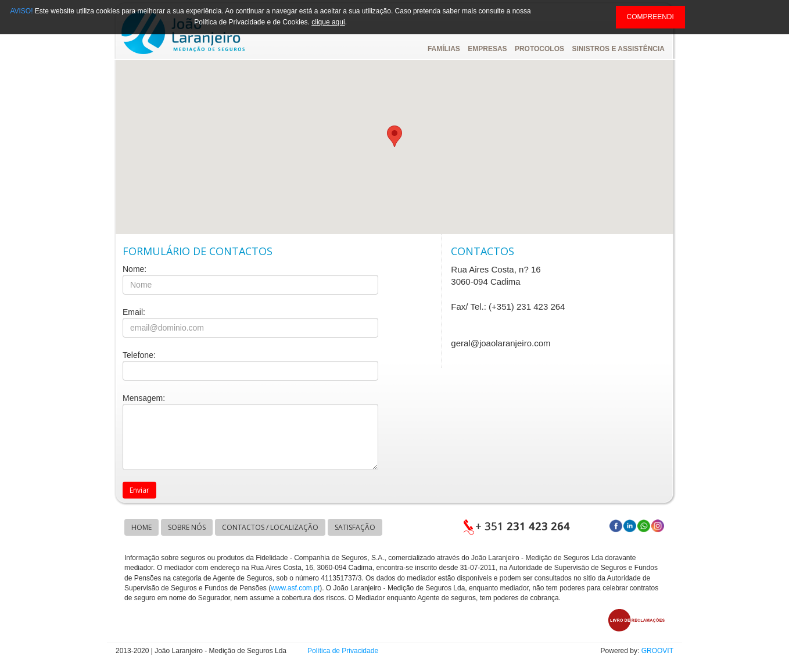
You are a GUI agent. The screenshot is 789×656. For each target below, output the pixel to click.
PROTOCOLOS (539, 49)
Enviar (139, 490)
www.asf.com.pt (295, 588)
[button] (394, 136)
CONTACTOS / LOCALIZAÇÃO (270, 527)
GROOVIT (657, 651)
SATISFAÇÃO (355, 527)
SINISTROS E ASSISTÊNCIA (618, 49)
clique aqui (328, 22)
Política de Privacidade (342, 651)
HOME (141, 527)
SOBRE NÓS (187, 527)
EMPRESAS (487, 49)
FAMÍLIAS (444, 49)
